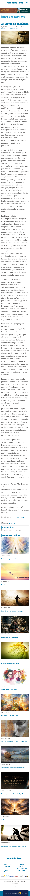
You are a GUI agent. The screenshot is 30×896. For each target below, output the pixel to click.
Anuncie (7, 866)
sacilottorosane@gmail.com (9, 28)
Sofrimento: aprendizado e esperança (13, 846)
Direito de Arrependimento (22, 867)
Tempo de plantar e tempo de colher (13, 767)
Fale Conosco (22, 870)
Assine (22, 864)
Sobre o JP (7, 864)
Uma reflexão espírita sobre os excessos (14, 741)
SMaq (15, 886)
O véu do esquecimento (9, 559)
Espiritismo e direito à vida (9, 715)
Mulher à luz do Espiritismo (9, 689)
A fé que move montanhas (9, 820)
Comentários (8, 527)
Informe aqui (20, 517)
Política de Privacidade (8, 871)
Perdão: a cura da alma (8, 585)
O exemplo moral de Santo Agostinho (13, 794)
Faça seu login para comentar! (11, 530)
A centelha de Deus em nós (10, 663)
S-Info (15, 885)
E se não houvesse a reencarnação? (12, 611)
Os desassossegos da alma (9, 637)
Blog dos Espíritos (11, 535)
